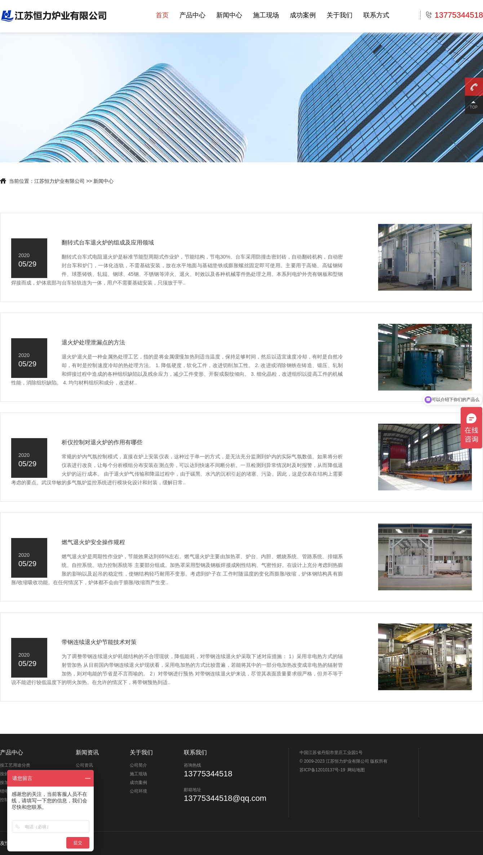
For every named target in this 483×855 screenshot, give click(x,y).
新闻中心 (229, 15)
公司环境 (138, 791)
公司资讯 (84, 765)
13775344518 (454, 15)
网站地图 (356, 769)
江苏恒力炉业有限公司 (59, 181)
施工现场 (266, 15)
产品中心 (192, 15)
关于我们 (340, 15)
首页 (162, 15)
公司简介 (138, 765)
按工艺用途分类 (15, 765)
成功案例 (303, 15)
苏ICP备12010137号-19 (322, 769)
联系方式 (376, 15)
